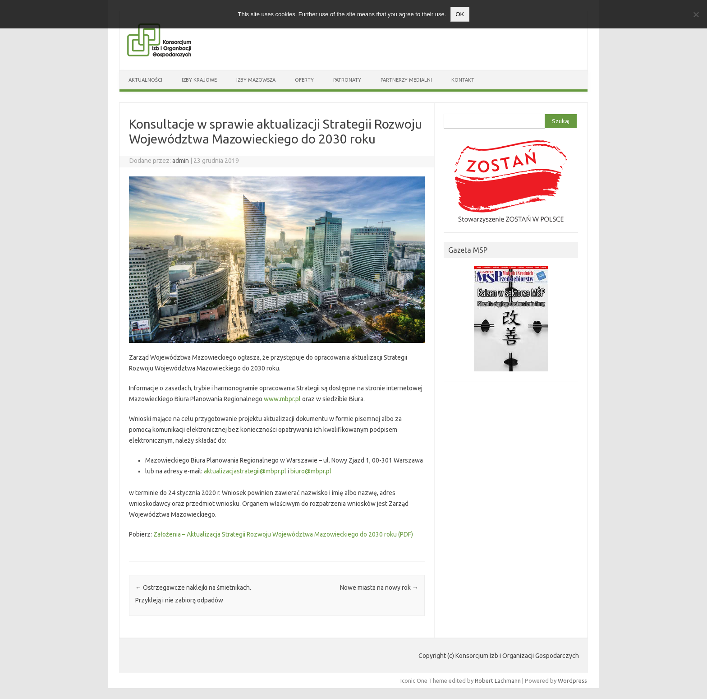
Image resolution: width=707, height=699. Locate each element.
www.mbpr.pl (282, 399)
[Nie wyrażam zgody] (695, 14)
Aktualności (145, 80)
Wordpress (572, 680)
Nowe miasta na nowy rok (379, 587)
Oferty (304, 80)
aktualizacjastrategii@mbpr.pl (245, 471)
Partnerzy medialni (406, 80)
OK (459, 14)
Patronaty (347, 80)
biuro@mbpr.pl (310, 471)
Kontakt (462, 80)
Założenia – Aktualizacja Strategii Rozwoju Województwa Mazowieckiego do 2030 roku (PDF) (283, 534)
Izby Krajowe (199, 80)
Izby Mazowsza (255, 80)
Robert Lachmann (498, 680)
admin (180, 160)
